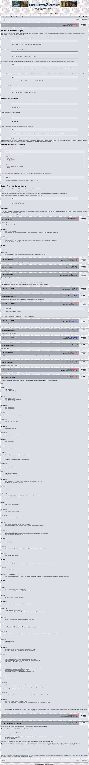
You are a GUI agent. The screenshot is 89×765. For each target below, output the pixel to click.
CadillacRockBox (74, 295)
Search (44, 13)
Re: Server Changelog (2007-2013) (9, 288)
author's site (47, 240)
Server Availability (7, 369)
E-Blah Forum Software (44, 764)
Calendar (38, 13)
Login (56, 13)
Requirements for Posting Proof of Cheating (11, 723)
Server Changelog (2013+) (7, 219)
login (47, 8)
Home (33, 13)
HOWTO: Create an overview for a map (10, 24)
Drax (26, 232)
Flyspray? (4, 715)
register (51, 8)
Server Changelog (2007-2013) (8, 377)
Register (50, 13)
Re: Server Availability (8, 259)
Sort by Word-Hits (83, 16)
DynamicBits (75, 24)
